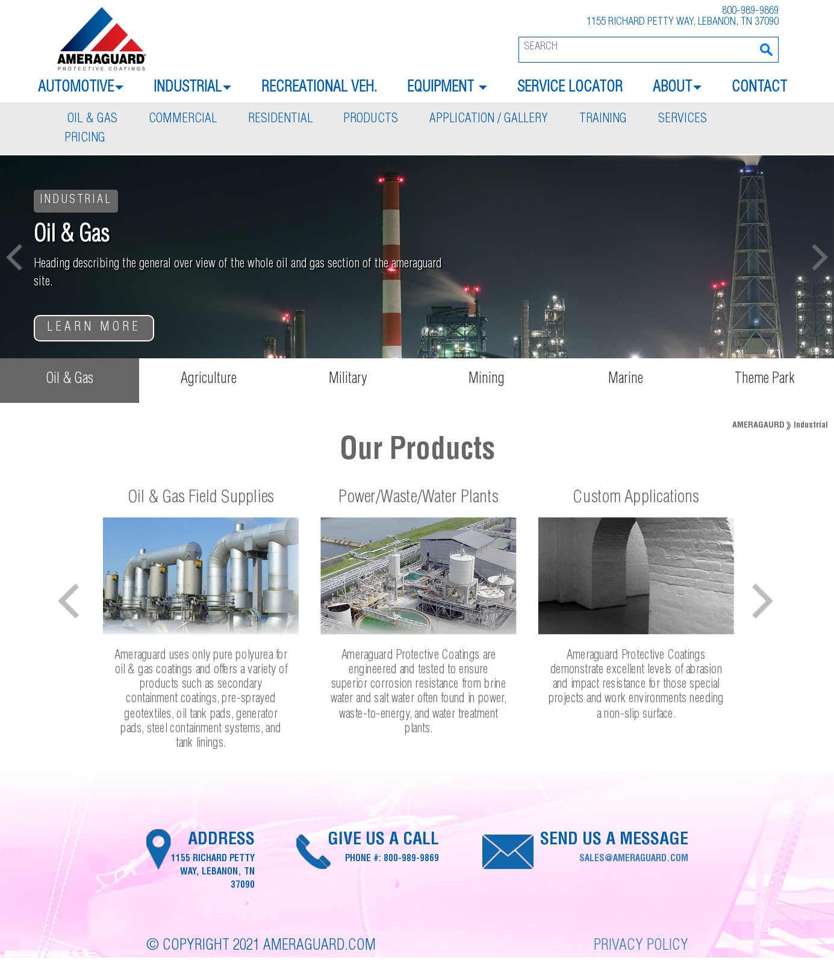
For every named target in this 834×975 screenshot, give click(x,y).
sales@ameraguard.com (633, 859)
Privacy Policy (641, 946)
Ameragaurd (758, 426)
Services (682, 119)
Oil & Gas (92, 119)
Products (370, 119)
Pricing (84, 138)
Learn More (94, 328)
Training (603, 119)
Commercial (183, 119)
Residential (280, 119)
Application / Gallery (488, 119)
